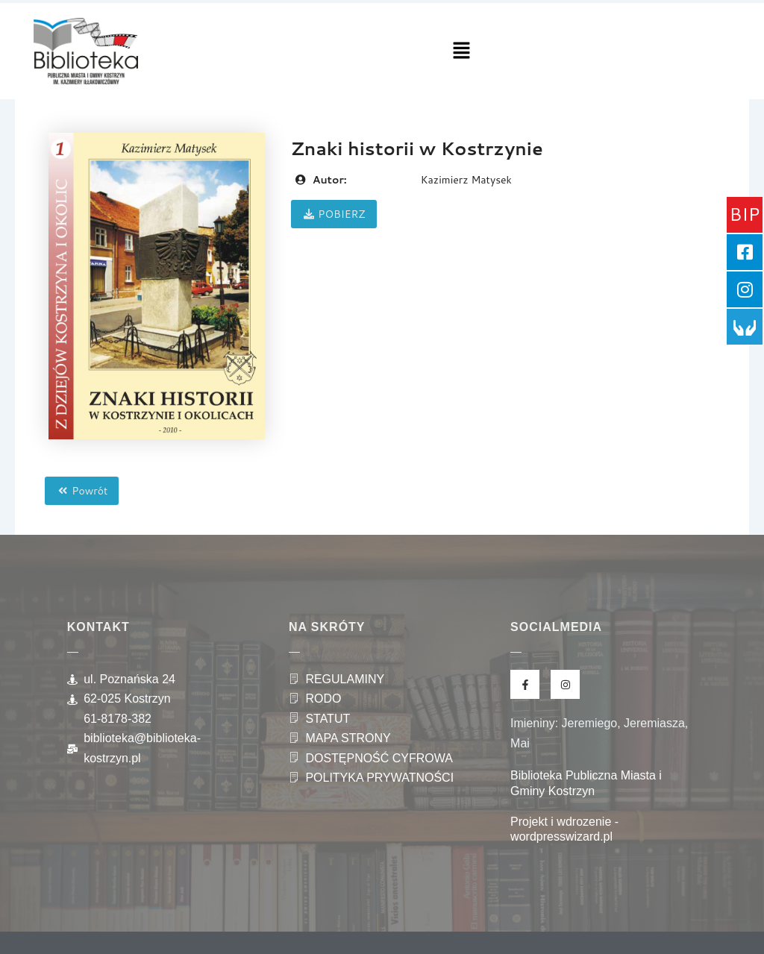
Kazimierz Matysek (466, 179)
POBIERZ (334, 214)
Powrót (81, 490)
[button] (461, 51)
